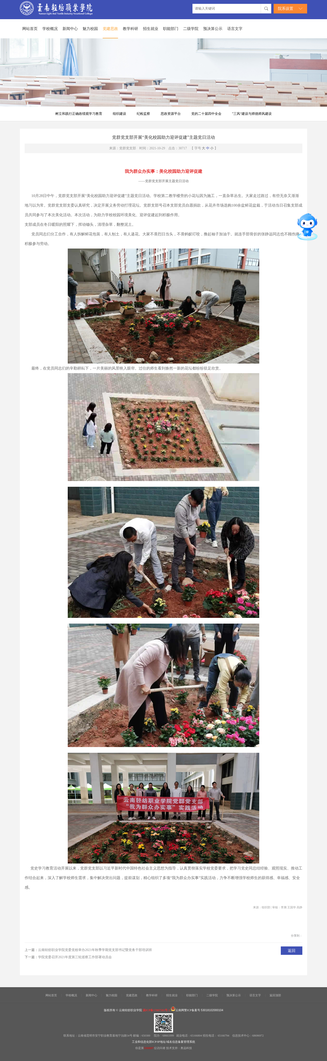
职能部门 (170, 29)
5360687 (149, 1048)
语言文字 (234, 29)
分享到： (296, 935)
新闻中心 (70, 29)
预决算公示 (212, 29)
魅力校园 (90, 29)
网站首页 (30, 29)
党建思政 (110, 29)
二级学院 (190, 29)
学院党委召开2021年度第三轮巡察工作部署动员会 (75, 957)
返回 (291, 951)
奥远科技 (186, 1048)
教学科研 (130, 29)
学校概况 (50, 29)
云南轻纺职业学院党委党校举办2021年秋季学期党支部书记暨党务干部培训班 (95, 950)
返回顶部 (275, 995)
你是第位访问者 (150, 1048)
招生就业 (150, 29)
